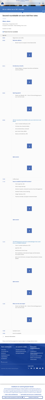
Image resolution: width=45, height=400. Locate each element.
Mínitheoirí (3, 353)
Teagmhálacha (4, 356)
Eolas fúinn (3, 349)
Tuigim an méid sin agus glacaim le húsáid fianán (13, 397)
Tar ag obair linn (4, 351)
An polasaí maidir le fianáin (36, 355)
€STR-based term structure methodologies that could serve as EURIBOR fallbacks (26, 242)
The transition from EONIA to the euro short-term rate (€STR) (27, 120)
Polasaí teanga (33, 359)
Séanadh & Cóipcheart (20, 349)
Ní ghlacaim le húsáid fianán (33, 397)
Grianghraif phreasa (5, 355)
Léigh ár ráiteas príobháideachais (11, 394)
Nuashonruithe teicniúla (21, 351)
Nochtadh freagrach (20, 353)
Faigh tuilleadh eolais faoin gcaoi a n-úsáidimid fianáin (31, 394)
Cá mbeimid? (4, 358)
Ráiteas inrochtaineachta (35, 357)
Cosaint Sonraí (33, 351)
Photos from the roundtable (11, 31)
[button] (43, 1)
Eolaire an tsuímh (4, 362)
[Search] (22, 3)
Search (39, 3)
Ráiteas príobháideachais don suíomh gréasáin (36, 353)
